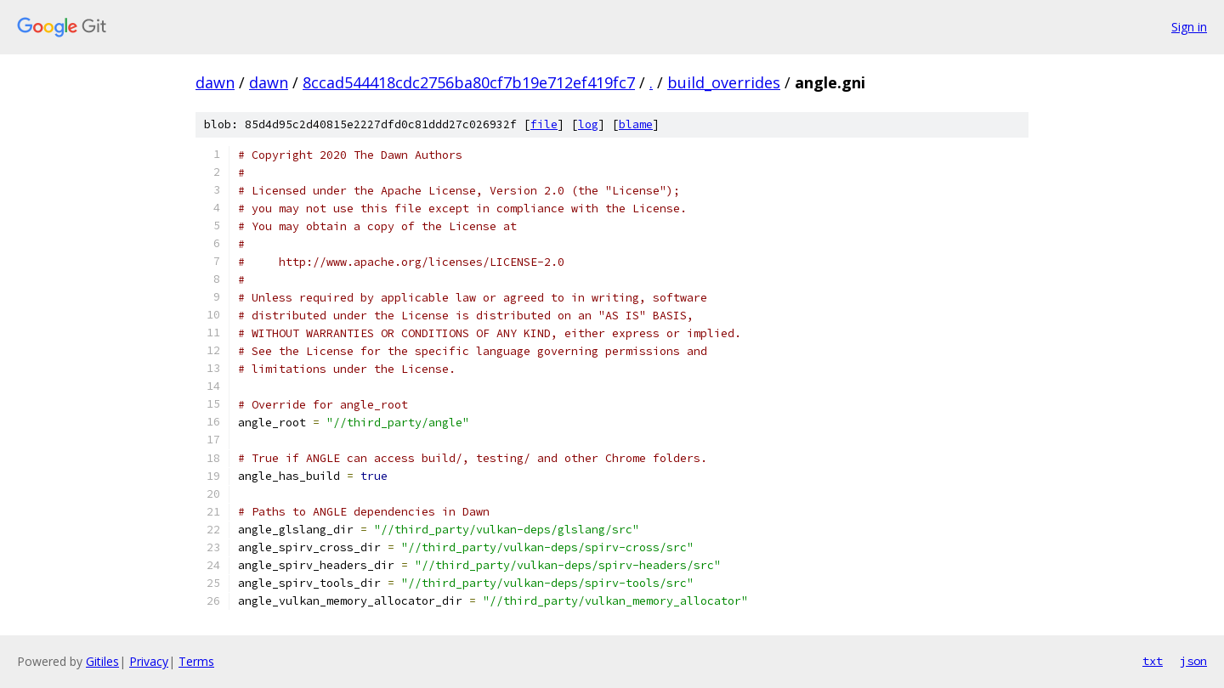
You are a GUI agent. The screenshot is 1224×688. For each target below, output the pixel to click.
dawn (215, 82)
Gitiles (102, 661)
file (544, 124)
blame (636, 124)
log (588, 124)
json (1193, 660)
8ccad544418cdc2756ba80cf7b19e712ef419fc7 (469, 82)
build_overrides (723, 82)
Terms (196, 661)
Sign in (1189, 27)
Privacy (148, 661)
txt (1152, 660)
